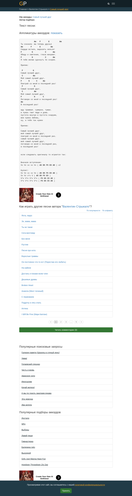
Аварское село (28, 376)
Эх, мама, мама (29, 221)
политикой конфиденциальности (89, 485)
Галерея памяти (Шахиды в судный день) (41, 352)
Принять (66, 491)
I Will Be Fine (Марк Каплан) (34, 314)
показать (56, 33)
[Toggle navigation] (113, 3)
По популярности (93, 211)
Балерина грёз (28, 447)
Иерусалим (27, 382)
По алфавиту (107, 211)
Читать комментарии (66, 329)
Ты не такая (27, 227)
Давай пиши (27, 435)
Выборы (25, 430)
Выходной (26, 453)
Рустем (25, 244)
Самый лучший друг (42, 17)
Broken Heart (27, 285)
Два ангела (27, 405)
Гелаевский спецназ (31, 364)
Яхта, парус (27, 215)
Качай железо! (28, 387)
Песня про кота (29, 250)
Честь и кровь (28, 370)
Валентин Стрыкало (76, 206)
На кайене (26, 268)
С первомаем (28, 297)
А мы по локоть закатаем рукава (36, 393)
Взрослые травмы (30, 256)
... (71, 322)
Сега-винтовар (28, 233)
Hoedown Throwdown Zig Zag (35, 465)
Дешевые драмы (29, 279)
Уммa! (24, 358)
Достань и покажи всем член (35, 274)
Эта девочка (27, 399)
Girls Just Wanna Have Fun (34, 459)
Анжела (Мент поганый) (32, 291)
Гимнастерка (27, 441)
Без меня (26, 239)
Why (23, 424)
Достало (25, 418)
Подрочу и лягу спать (31, 303)
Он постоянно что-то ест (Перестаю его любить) (44, 262)
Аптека (25, 308)
